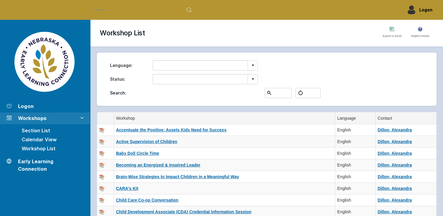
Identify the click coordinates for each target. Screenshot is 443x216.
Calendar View (39, 139)
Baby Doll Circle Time (137, 153)
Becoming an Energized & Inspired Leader (158, 165)
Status (117, 79)
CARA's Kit (127, 188)
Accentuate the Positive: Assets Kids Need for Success (171, 130)
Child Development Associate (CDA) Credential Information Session (184, 211)
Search (117, 92)
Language (120, 65)
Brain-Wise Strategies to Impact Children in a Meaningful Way (177, 176)
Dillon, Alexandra (395, 130)
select (253, 65)
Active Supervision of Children (146, 141)
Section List (36, 131)
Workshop (126, 118)
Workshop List (39, 149)
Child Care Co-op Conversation (147, 200)
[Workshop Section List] (45, 62)
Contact (386, 118)
